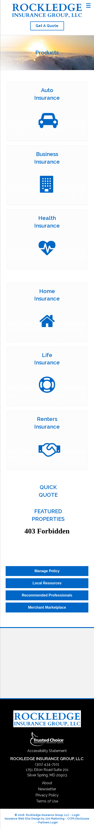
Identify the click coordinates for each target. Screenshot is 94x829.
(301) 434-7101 (47, 764)
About (47, 783)
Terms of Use (47, 801)
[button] (47, 25)
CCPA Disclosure (78, 818)
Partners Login (48, 822)
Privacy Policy (47, 795)
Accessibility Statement (47, 751)
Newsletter (47, 789)
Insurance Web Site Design (23, 818)
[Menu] (88, 5)
